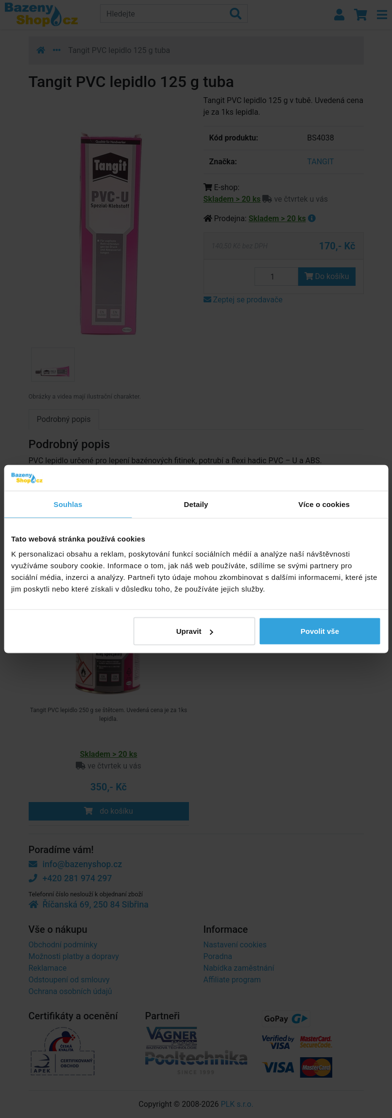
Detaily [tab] (196, 504)
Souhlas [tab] (67, 504)
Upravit (194, 631)
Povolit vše (320, 631)
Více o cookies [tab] (324, 504)
